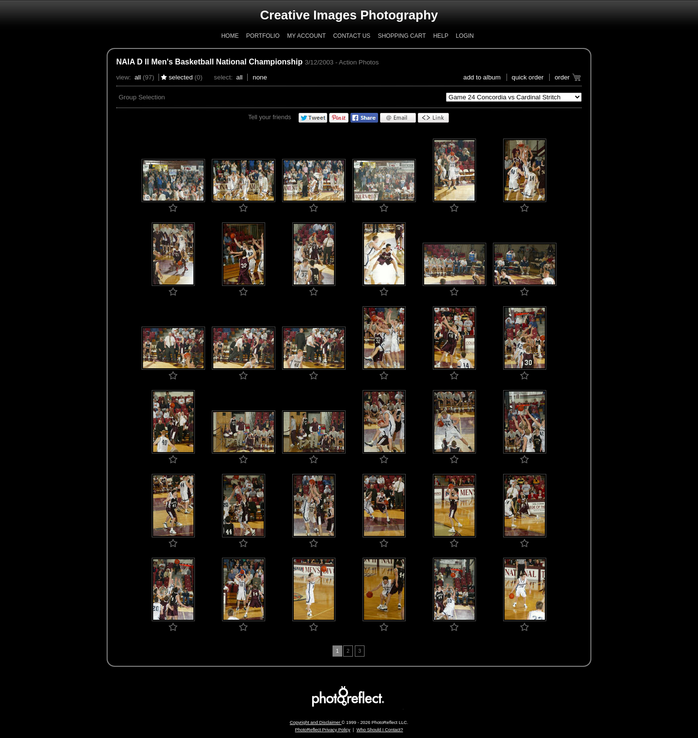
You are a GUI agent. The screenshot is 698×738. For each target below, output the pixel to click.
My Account (306, 35)
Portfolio (263, 35)
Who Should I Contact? (379, 729)
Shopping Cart (402, 35)
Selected (181, 77)
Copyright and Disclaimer (316, 722)
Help (440, 35)
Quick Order (528, 77)
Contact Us (351, 35)
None (260, 77)
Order (562, 77)
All (137, 77)
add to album (482, 77)
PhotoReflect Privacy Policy (322, 729)
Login (465, 35)
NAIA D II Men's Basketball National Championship (209, 62)
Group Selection (142, 97)
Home (229, 35)
